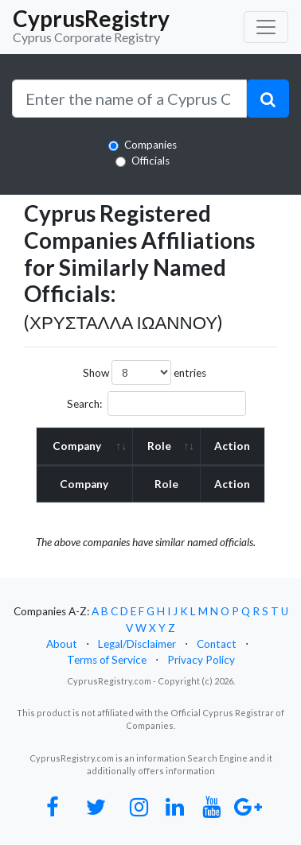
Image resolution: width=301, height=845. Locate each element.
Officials (150, 160)
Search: (156, 403)
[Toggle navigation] (266, 27)
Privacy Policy (201, 659)
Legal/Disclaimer (137, 644)
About (61, 644)
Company (77, 446)
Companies (150, 144)
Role (159, 446)
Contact (216, 644)
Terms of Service (107, 659)
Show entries (144, 372)
